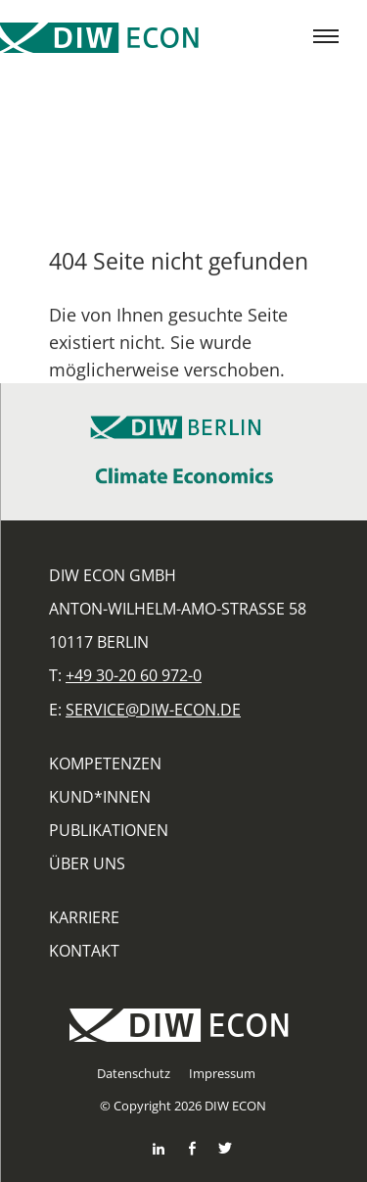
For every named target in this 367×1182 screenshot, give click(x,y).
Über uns (87, 863)
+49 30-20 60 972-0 (134, 675)
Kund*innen (100, 797)
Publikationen (108, 830)
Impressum (222, 1073)
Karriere (84, 917)
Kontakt (84, 950)
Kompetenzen (105, 763)
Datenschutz (133, 1073)
